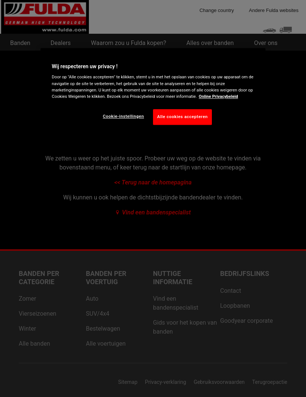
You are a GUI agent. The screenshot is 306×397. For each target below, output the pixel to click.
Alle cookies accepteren (182, 116)
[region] (153, 92)
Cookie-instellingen (123, 116)
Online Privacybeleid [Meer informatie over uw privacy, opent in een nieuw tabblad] (218, 96)
